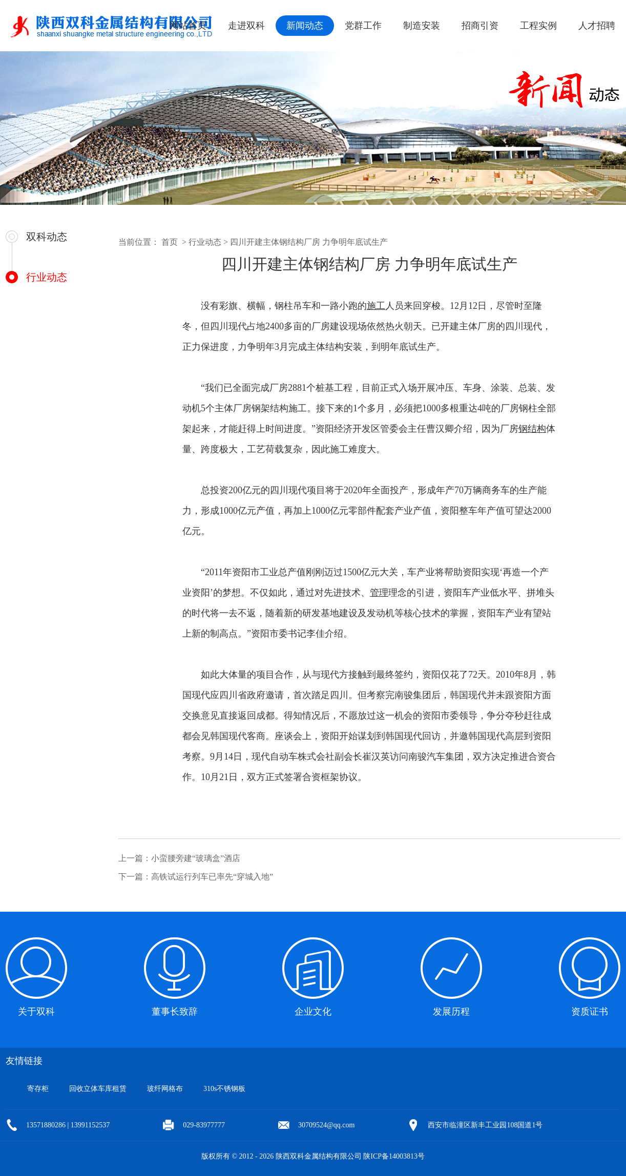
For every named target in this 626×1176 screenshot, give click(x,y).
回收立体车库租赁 (98, 1089)
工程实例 (538, 25)
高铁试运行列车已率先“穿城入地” (212, 876)
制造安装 (421, 25)
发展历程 (451, 1011)
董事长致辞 (175, 1011)
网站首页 (188, 25)
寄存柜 (38, 1089)
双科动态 (46, 236)
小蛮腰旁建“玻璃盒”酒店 (195, 858)
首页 (169, 242)
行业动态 (46, 277)
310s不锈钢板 (224, 1089)
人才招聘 (596, 25)
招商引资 (480, 25)
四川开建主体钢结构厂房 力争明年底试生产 (309, 242)
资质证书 (589, 1011)
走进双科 (246, 25)
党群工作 (363, 25)
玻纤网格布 (165, 1089)
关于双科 (36, 1011)
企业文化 (313, 1011)
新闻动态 (304, 25)
